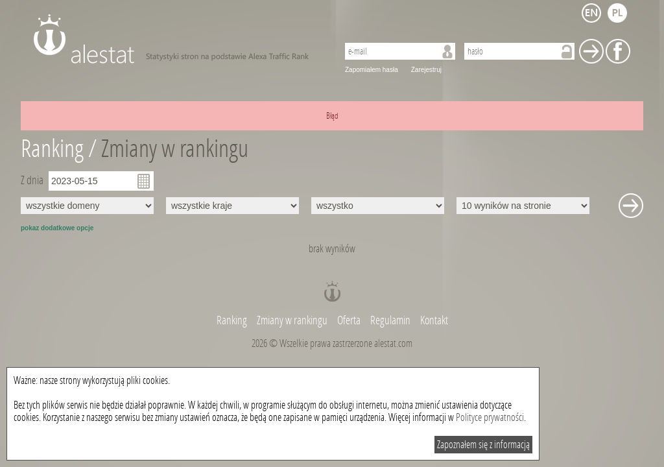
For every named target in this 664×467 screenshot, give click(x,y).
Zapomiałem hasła (371, 69)
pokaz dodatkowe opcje (57, 228)
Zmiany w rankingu (174, 148)
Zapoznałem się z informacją (483, 444)
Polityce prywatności (490, 417)
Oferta (349, 320)
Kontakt (434, 320)
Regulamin (390, 320)
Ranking (233, 320)
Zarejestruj (426, 69)
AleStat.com (178, 39)
